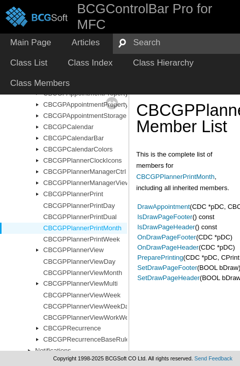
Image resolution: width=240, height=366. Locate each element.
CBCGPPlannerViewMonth (82, 273)
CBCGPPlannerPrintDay (79, 205)
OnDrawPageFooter (166, 237)
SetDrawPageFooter (167, 267)
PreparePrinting (160, 257)
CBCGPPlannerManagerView (86, 183)
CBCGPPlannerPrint (73, 194)
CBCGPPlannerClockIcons (82, 160)
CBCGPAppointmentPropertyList (91, 104)
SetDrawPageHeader (168, 278)
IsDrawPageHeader (166, 227)
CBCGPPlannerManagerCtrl (84, 171)
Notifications (53, 350)
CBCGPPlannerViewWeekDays (89, 306)
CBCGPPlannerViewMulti (80, 283)
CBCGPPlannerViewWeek (82, 295)
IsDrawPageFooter (164, 217)
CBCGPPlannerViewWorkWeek (89, 317)
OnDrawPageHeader (168, 247)
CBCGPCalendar (68, 127)
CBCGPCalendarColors (78, 149)
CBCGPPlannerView (73, 250)
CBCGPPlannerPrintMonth (82, 228)
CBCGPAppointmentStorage (85, 115)
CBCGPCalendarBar (73, 138)
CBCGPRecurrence (72, 328)
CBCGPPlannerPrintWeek (81, 239)
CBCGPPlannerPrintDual (80, 217)
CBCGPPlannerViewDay (79, 261)
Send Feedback (213, 358)
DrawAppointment (163, 206)
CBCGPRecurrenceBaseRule (86, 339)
